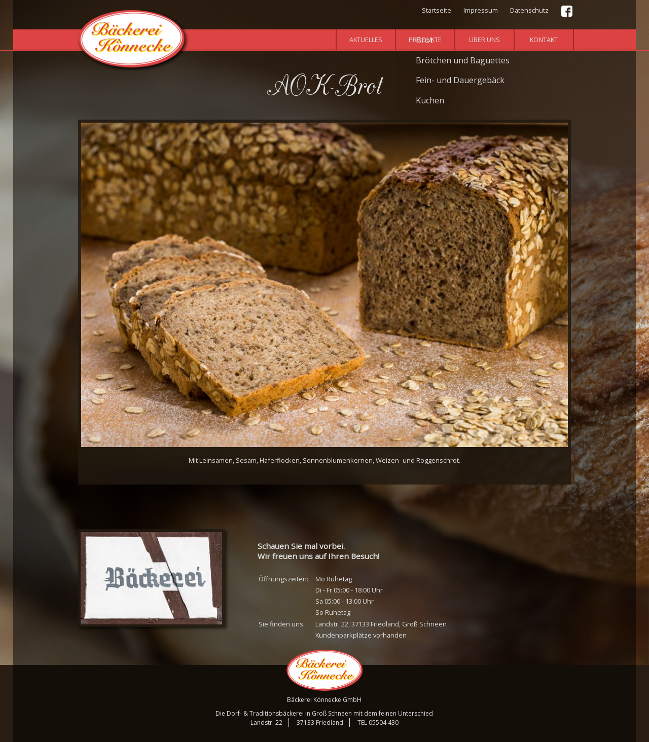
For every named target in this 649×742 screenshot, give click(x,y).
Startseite (436, 10)
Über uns (484, 39)
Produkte (425, 39)
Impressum (480, 10)
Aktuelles (365, 39)
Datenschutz (529, 10)
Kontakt (544, 39)
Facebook (567, 11)
